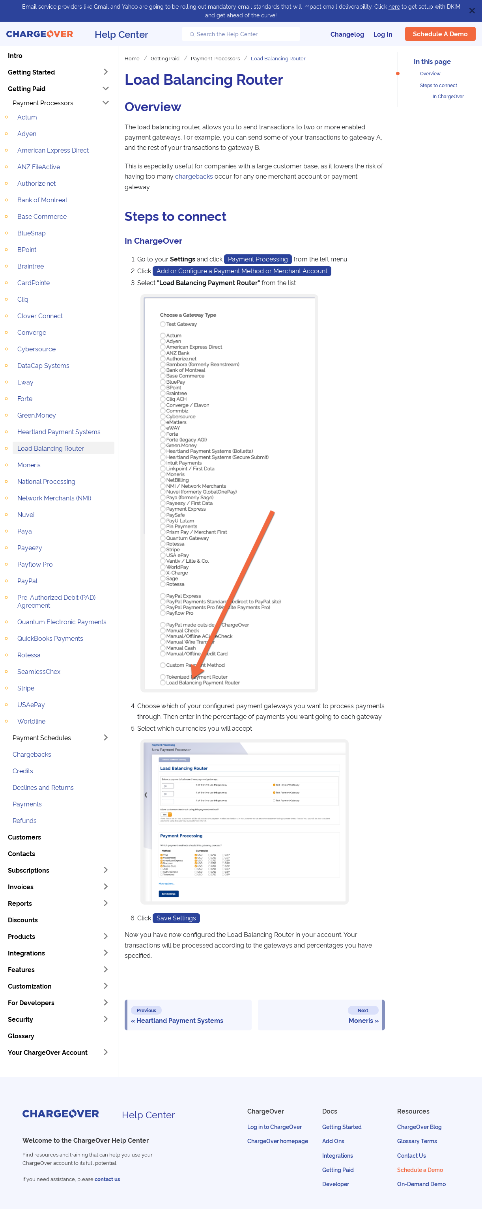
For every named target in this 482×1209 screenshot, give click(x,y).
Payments (27, 803)
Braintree (30, 265)
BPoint (26, 249)
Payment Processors (43, 102)
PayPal (27, 580)
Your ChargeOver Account (48, 1052)
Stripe (25, 687)
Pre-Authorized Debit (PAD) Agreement (56, 601)
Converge (31, 332)
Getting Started (31, 71)
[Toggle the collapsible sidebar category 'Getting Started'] (105, 71)
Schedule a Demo (440, 33)
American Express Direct (53, 150)
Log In (383, 34)
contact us (107, 1178)
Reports (20, 903)
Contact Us (411, 1155)
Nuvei (25, 514)
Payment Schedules (42, 737)
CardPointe (33, 282)
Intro (15, 55)
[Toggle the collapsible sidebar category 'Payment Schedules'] (105, 737)
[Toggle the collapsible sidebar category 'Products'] (105, 936)
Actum (27, 116)
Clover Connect (40, 315)
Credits (23, 770)
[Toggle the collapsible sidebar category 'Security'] (105, 1019)
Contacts (21, 853)
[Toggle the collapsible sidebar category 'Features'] (105, 969)
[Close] (472, 11)
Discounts (23, 919)
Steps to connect (438, 85)
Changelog (347, 34)
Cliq (22, 299)
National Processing (46, 481)
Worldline (31, 720)
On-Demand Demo (421, 1183)
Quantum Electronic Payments (61, 621)
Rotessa (29, 654)
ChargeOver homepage (277, 1140)
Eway (25, 381)
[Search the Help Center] (241, 34)
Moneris (29, 464)
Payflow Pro (35, 564)
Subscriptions (28, 870)
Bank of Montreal (42, 199)
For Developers (31, 1002)
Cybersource (36, 348)
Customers (24, 836)
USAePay (31, 704)
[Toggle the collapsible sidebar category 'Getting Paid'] (105, 88)
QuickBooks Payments (50, 638)
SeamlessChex (38, 671)
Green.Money (36, 414)
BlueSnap (31, 232)
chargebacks (194, 176)
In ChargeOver (448, 96)
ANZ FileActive (38, 166)
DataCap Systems (43, 365)
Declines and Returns (43, 787)
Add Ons (333, 1140)
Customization (30, 985)
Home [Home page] (132, 58)
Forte (24, 398)
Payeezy (29, 547)
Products (21, 936)
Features (21, 969)
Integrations (26, 952)
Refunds (25, 820)
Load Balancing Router (50, 448)
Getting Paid (26, 88)
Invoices (21, 886)
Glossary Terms (417, 1140)
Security (20, 1019)
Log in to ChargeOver (274, 1126)
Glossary (21, 1035)
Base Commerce (42, 216)
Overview (430, 73)
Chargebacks (32, 754)
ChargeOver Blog (419, 1126)
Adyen (26, 133)
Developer (335, 1183)
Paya (24, 530)
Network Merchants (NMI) (54, 497)
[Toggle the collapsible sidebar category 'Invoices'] (105, 886)
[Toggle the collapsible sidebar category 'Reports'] (105, 903)
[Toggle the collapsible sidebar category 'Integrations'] (105, 952)
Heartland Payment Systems (59, 431)
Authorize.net (36, 183)
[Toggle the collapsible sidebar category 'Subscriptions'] (105, 870)
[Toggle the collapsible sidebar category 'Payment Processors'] (105, 102)
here (394, 6)
